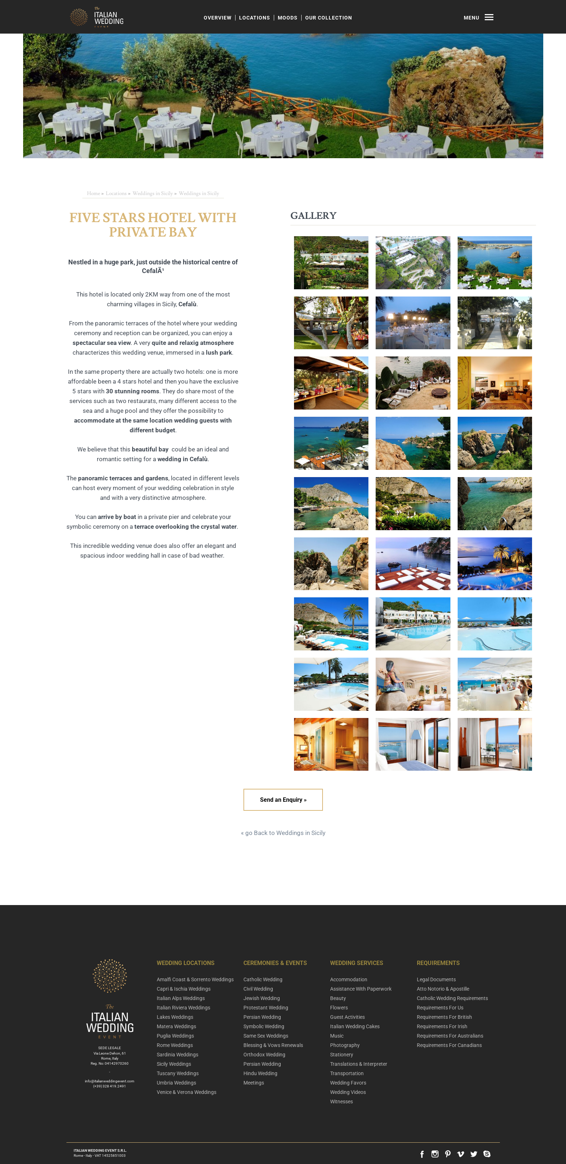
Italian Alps (181, 998)
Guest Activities (347, 1017)
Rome (175, 1045)
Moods (288, 18)
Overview (218, 18)
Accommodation (348, 979)
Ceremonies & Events (275, 963)
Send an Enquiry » (283, 799)
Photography (345, 1045)
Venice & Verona (186, 1092)
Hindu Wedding (260, 1073)
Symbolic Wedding (263, 1026)
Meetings (253, 1083)
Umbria (176, 1083)
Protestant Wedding (265, 1008)
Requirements (438, 963)
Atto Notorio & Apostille (443, 989)
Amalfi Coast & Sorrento (195, 979)
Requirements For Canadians (449, 1045)
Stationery (341, 1054)
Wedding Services (356, 963)
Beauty (338, 998)
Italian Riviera (183, 1008)
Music (337, 1036)
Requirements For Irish (442, 1026)
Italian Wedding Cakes (355, 1026)
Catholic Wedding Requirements (452, 998)
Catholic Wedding (262, 979)
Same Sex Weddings (265, 1036)
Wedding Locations (186, 963)
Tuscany (178, 1073)
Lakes (175, 1017)
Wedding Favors (348, 1083)
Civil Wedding (258, 989)
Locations (254, 18)
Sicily (174, 1064)
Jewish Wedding (261, 998)
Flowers (339, 1008)
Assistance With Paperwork (361, 989)
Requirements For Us (440, 1008)
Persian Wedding (262, 1017)
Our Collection (328, 18)
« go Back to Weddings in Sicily (283, 832)
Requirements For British (444, 1017)
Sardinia (177, 1054)
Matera (176, 1026)
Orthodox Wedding (264, 1054)
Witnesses (341, 1101)
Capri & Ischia (184, 989)
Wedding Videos (348, 1092)
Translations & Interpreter (358, 1064)
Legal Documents (436, 979)
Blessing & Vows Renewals (273, 1045)
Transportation (347, 1073)
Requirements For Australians (450, 1036)
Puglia (175, 1036)
